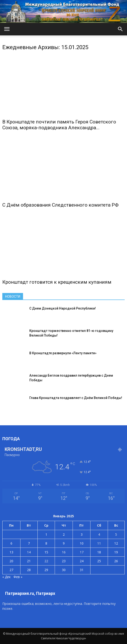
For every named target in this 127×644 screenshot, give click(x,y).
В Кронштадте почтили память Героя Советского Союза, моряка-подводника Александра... (59, 124)
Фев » (17, 577)
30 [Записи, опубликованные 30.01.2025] (64, 570)
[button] (120, 29)
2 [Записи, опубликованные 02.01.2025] (64, 534)
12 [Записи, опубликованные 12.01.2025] (116, 543)
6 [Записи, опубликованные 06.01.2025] (11, 543)
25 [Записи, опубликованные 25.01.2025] (99, 561)
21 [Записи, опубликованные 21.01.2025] (29, 561)
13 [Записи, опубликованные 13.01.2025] (11, 552)
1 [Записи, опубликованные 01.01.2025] (46, 534)
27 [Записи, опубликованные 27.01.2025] (11, 570)
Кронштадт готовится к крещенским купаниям (56, 282)
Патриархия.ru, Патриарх (30, 593)
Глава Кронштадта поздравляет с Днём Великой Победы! (75, 398)
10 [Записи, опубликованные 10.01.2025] (82, 543)
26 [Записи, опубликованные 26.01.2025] (116, 561)
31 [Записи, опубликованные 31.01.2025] (82, 570)
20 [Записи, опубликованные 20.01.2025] (11, 561)
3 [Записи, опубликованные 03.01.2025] (82, 534)
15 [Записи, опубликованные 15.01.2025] (46, 552)
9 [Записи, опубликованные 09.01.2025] (64, 543)
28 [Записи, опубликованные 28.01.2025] (29, 570)
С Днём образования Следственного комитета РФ (60, 205)
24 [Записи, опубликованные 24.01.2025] (82, 561)
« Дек (6, 577)
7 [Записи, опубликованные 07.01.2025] (29, 543)
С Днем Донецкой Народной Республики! (62, 308)
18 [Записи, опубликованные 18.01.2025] (99, 552)
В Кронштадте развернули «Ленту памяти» (63, 353)
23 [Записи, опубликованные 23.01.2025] (64, 561)
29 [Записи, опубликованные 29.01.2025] (46, 570)
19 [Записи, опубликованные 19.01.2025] (116, 552)
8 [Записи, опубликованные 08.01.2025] (46, 543)
